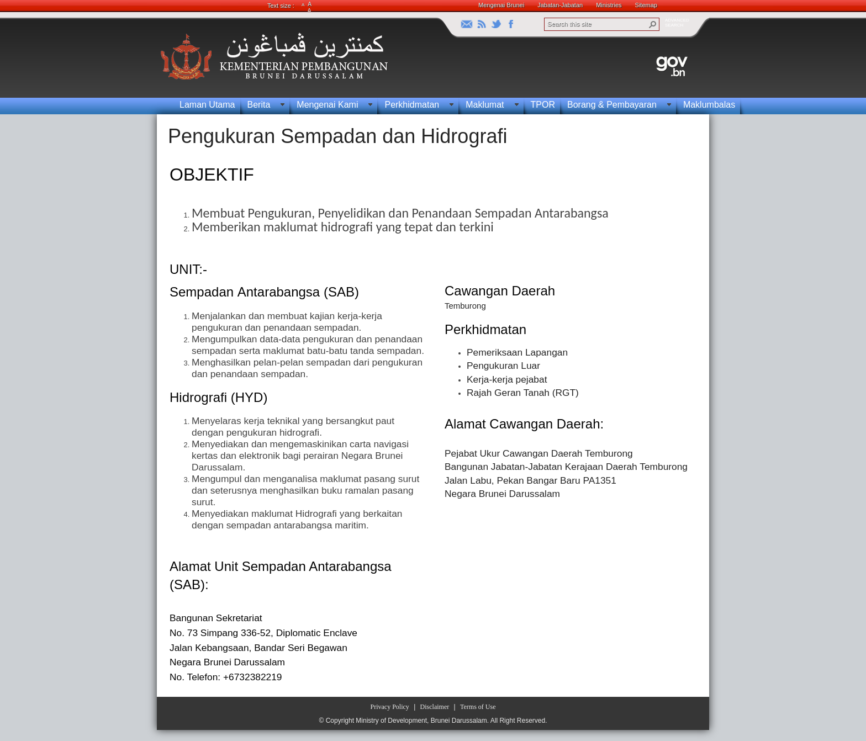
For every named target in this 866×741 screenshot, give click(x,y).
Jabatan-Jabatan (560, 5)
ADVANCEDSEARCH (677, 23)
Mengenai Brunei (501, 5)
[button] (653, 24)
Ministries (608, 5)
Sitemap (646, 5)
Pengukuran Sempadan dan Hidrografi (337, 136)
